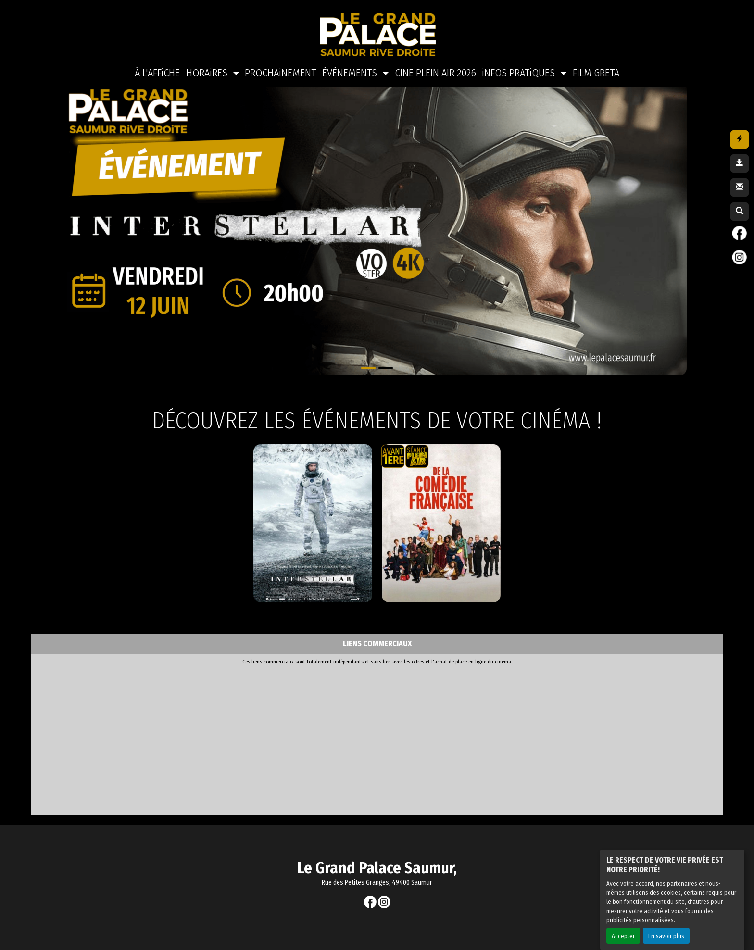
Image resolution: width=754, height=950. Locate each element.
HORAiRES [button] (208, 63)
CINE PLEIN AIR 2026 (435, 63)
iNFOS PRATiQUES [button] (519, 63)
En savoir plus (666, 926)
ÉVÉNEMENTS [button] (350, 63)
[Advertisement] (269, 738)
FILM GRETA (596, 63)
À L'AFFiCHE (157, 63)
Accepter (623, 926)
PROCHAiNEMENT (280, 63)
